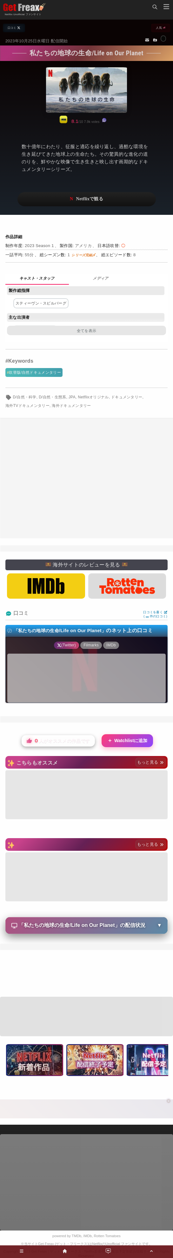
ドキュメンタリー (127, 397)
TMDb (76, 1236)
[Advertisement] (86, 478)
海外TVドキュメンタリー (27, 405)
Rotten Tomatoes (107, 1236)
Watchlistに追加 (127, 740)
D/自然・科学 (25, 397)
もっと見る (150, 762)
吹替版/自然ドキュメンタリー (35, 372)
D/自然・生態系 (52, 397)
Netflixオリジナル (93, 397)
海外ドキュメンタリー (71, 405)
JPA (72, 397)
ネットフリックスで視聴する (86, 199)
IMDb (87, 1236)
